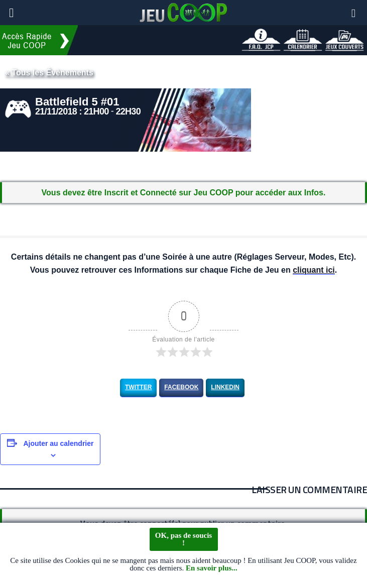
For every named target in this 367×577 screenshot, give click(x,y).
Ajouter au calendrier (58, 443)
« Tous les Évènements (49, 72)
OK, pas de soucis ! (183, 539)
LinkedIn (225, 387)
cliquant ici (314, 270)
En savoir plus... (211, 568)
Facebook (181, 387)
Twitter (138, 387)
